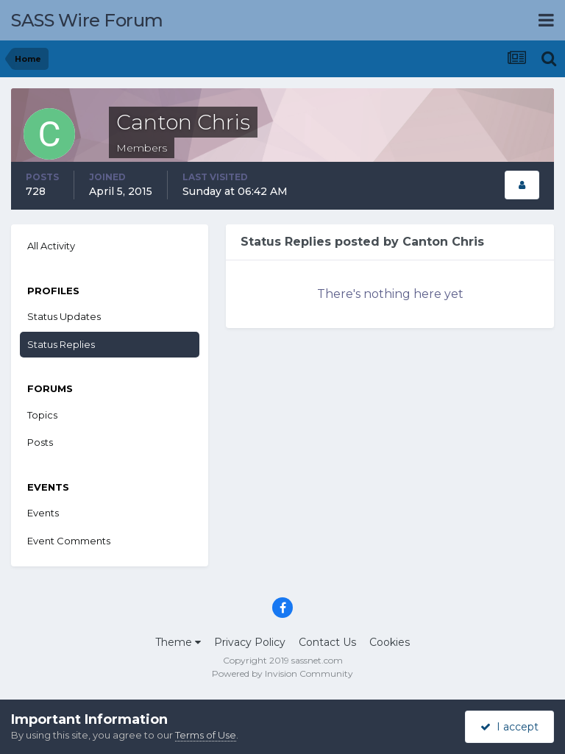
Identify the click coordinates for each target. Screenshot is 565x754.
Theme (178, 642)
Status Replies (61, 344)
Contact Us (327, 642)
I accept (509, 726)
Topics (42, 415)
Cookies (389, 642)
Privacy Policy (249, 642)
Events (43, 513)
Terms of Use (205, 735)
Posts (40, 442)
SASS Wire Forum (87, 20)
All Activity (51, 246)
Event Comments (68, 541)
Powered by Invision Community (282, 673)
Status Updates (64, 316)
